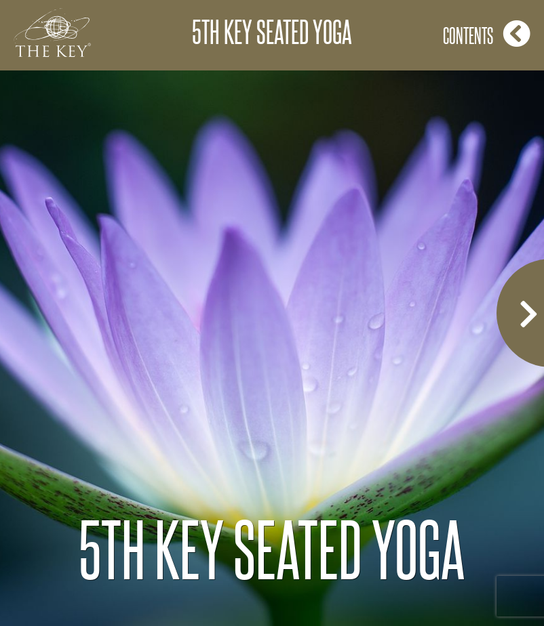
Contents (486, 33)
